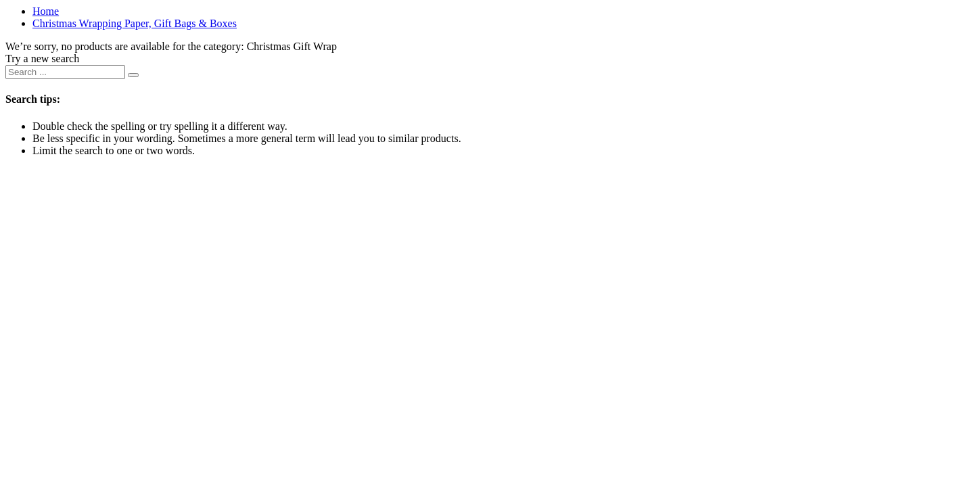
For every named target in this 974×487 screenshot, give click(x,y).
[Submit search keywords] (133, 75)
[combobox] (65, 72)
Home (45, 11)
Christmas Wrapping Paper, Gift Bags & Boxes (134, 23)
